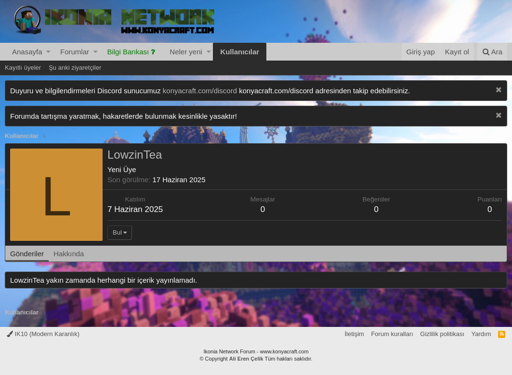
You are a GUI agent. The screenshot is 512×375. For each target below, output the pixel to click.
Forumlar (74, 52)
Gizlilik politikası (442, 334)
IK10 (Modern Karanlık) (43, 334)
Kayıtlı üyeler (23, 67)
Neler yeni (186, 52)
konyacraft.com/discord (200, 91)
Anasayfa (27, 52)
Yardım (481, 334)
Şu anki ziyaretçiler (75, 67)
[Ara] (492, 52)
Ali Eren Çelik (246, 359)
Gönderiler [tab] (27, 254)
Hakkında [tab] (68, 254)
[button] (48, 52)
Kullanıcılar (239, 52)
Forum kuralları (392, 334)
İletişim (354, 334)
